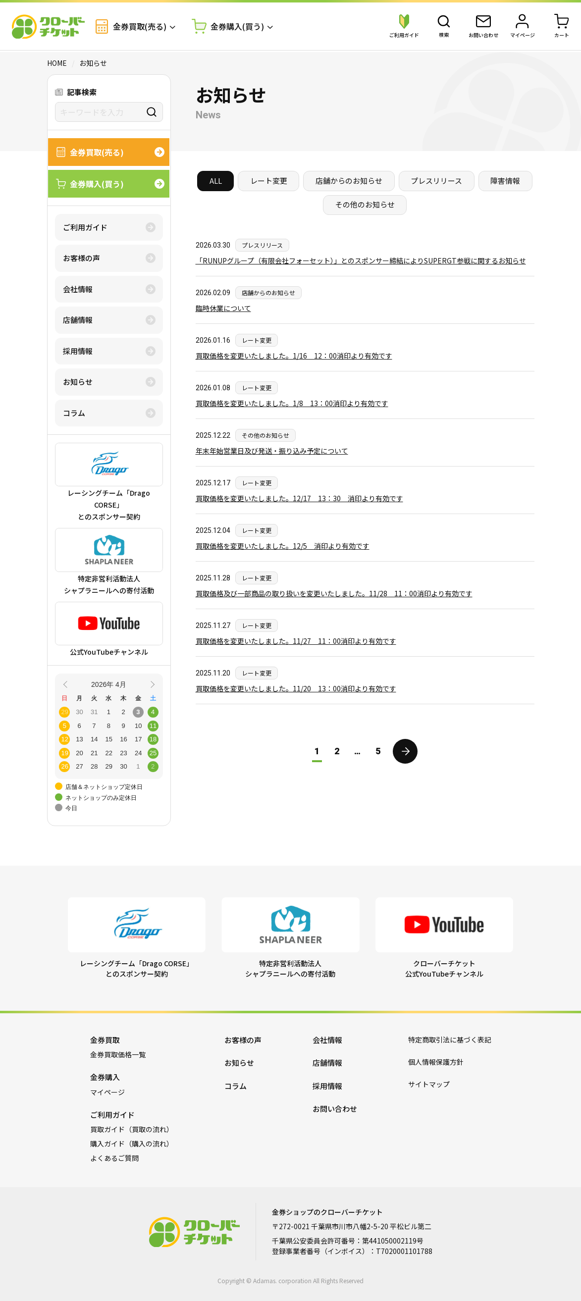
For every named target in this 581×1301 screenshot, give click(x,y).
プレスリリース (437, 181)
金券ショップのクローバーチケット (49, 27)
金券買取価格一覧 (118, 1054)
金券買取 (105, 1040)
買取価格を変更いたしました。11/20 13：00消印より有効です (296, 689)
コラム (74, 413)
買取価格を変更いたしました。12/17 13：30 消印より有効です (299, 499)
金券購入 (105, 1077)
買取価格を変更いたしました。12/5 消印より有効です (283, 546)
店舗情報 (78, 319)
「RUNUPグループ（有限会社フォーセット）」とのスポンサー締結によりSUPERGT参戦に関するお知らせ (361, 261)
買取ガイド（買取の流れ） (131, 1129)
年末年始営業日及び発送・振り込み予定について (272, 451)
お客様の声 (81, 258)
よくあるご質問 (114, 1158)
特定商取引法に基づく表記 (449, 1039)
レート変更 (268, 181)
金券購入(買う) (229, 27)
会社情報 (78, 289)
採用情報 (78, 351)
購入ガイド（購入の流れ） (131, 1143)
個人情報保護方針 (436, 1062)
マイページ (107, 1092)
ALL (215, 181)
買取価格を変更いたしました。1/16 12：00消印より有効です (294, 356)
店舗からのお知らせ (349, 181)
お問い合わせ (335, 1108)
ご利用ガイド (85, 227)
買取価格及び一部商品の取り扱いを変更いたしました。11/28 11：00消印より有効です (334, 594)
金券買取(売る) (131, 27)
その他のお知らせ (365, 205)
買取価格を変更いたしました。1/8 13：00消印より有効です (292, 404)
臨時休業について (223, 308)
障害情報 (506, 181)
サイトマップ (429, 1084)
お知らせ (78, 381)
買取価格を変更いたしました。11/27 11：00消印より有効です (296, 641)
